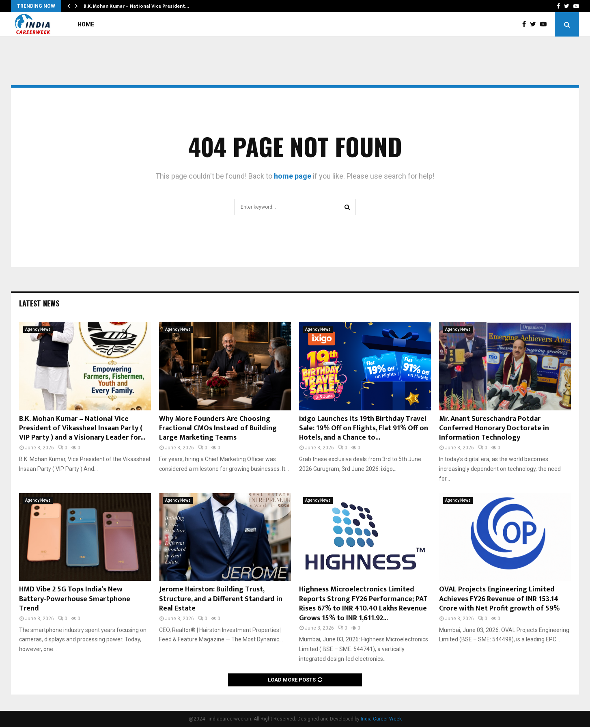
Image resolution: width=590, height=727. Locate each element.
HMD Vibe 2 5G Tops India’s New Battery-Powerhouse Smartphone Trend (74, 599)
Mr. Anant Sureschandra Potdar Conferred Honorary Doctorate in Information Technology (494, 428)
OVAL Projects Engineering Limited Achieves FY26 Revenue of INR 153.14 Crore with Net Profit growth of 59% (499, 599)
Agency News (38, 329)
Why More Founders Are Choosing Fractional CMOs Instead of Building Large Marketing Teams (218, 428)
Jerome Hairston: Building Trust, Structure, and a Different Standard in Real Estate (220, 599)
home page (292, 176)
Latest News (39, 303)
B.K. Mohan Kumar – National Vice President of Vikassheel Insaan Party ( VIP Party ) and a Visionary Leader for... (82, 428)
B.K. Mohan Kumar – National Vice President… (136, 6)
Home (86, 24)
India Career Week (381, 719)
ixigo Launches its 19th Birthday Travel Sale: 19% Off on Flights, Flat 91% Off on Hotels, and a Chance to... (363, 428)
